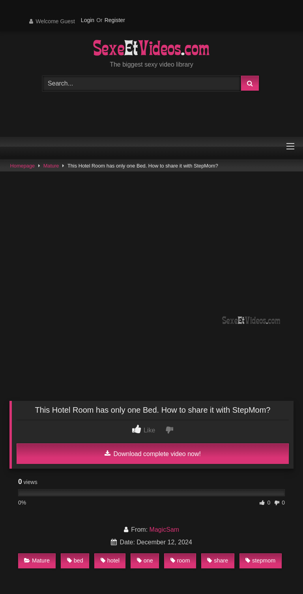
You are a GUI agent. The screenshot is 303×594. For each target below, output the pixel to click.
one (145, 560)
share (217, 560)
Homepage (22, 166)
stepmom (260, 560)
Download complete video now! (153, 453)
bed (75, 560)
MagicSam (165, 529)
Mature (51, 166)
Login (87, 20)
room (180, 560)
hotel (110, 560)
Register (115, 20)
